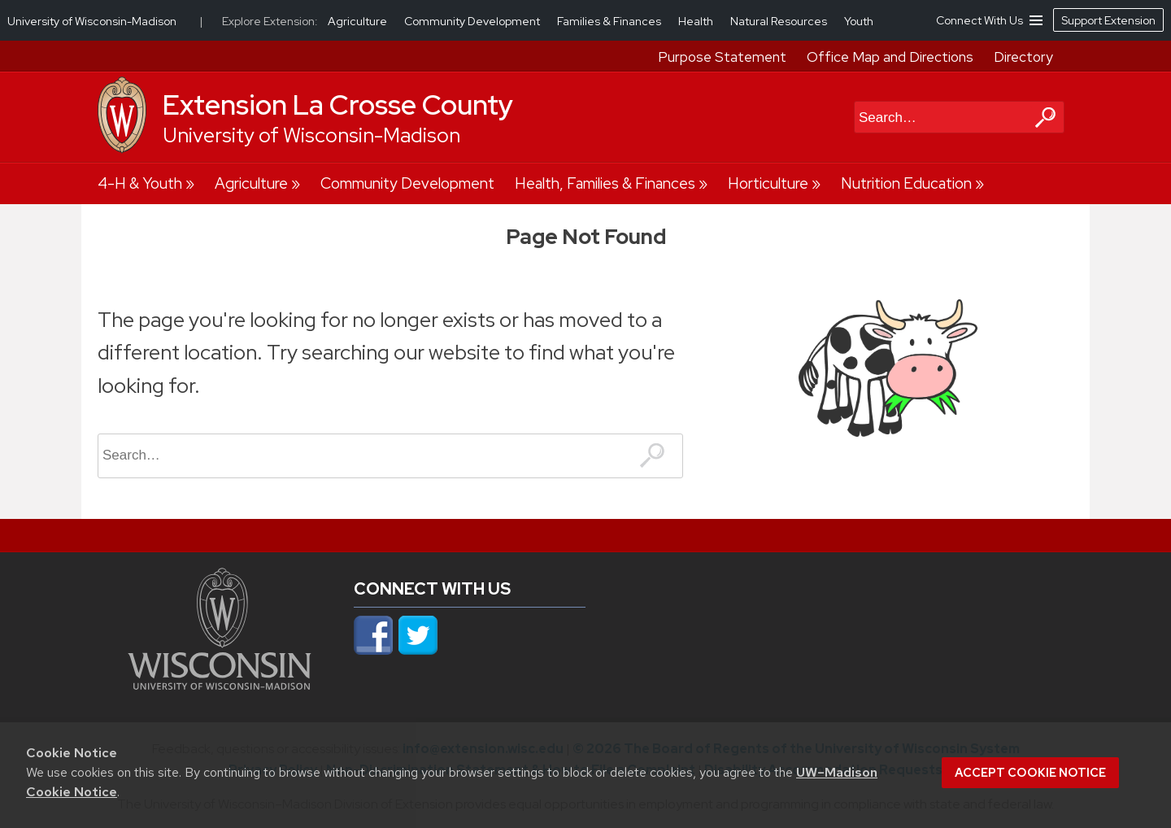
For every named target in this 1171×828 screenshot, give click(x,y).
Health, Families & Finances (605, 183)
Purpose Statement (722, 57)
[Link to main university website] (220, 685)
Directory (1023, 57)
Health (697, 21)
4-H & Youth (140, 183)
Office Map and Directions (890, 57)
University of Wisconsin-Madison (311, 135)
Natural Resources (779, 21)
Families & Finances (610, 21)
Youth (858, 21)
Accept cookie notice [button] (1030, 773)
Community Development (407, 183)
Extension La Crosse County (338, 105)
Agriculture (251, 183)
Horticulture (768, 183)
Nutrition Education (906, 183)
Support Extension (1108, 20)
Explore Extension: (270, 21)
